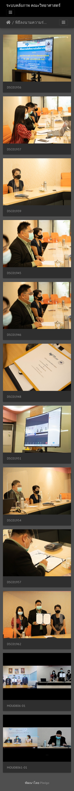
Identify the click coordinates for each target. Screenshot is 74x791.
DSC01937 (14, 149)
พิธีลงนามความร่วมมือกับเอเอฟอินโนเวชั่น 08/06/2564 (31, 22)
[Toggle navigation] (10, 12)
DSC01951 (14, 458)
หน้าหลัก (8, 22)
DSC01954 (14, 520)
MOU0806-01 (16, 706)
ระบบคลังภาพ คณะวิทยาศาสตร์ (33, 5)
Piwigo (44, 783)
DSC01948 (14, 397)
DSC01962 (14, 644)
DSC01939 (14, 211)
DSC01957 (14, 582)
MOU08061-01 (17, 767)
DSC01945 (14, 273)
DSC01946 (14, 335)
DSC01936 (14, 87)
